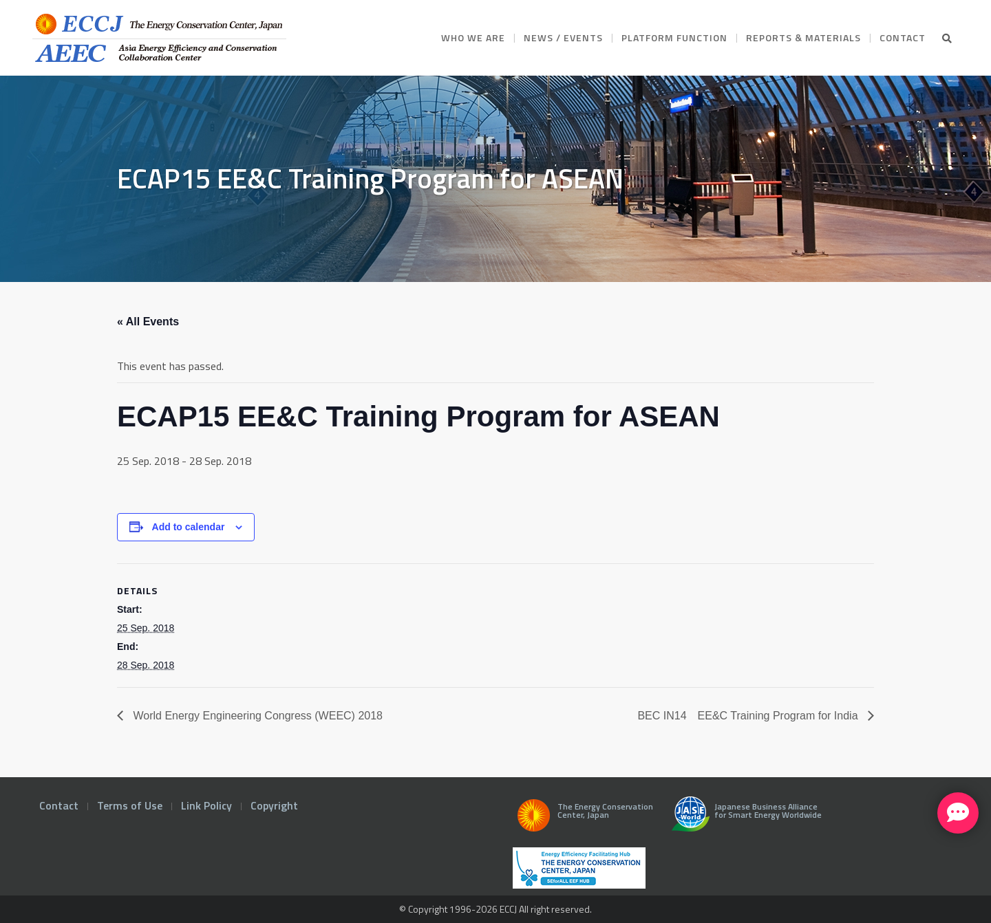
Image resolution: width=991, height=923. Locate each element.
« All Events (148, 321)
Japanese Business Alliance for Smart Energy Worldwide (744, 819)
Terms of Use (129, 805)
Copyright (274, 805)
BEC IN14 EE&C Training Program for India (749, 715)
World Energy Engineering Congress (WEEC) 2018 (256, 715)
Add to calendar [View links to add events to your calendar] (188, 526)
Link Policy (206, 805)
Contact (58, 805)
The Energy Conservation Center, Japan (583, 819)
